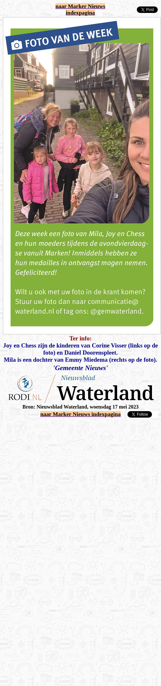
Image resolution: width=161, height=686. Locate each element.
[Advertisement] (60, 478)
